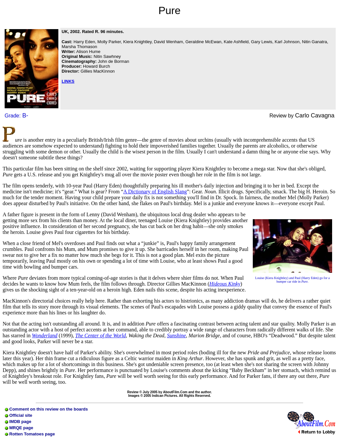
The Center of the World (100, 335)
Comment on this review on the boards (46, 409)
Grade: (16, 115)
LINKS (68, 81)
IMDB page (18, 421)
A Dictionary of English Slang (155, 191)
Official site (18, 415)
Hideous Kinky (225, 284)
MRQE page (19, 427)
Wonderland (44, 335)
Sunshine (176, 335)
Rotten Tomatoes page (30, 433)
